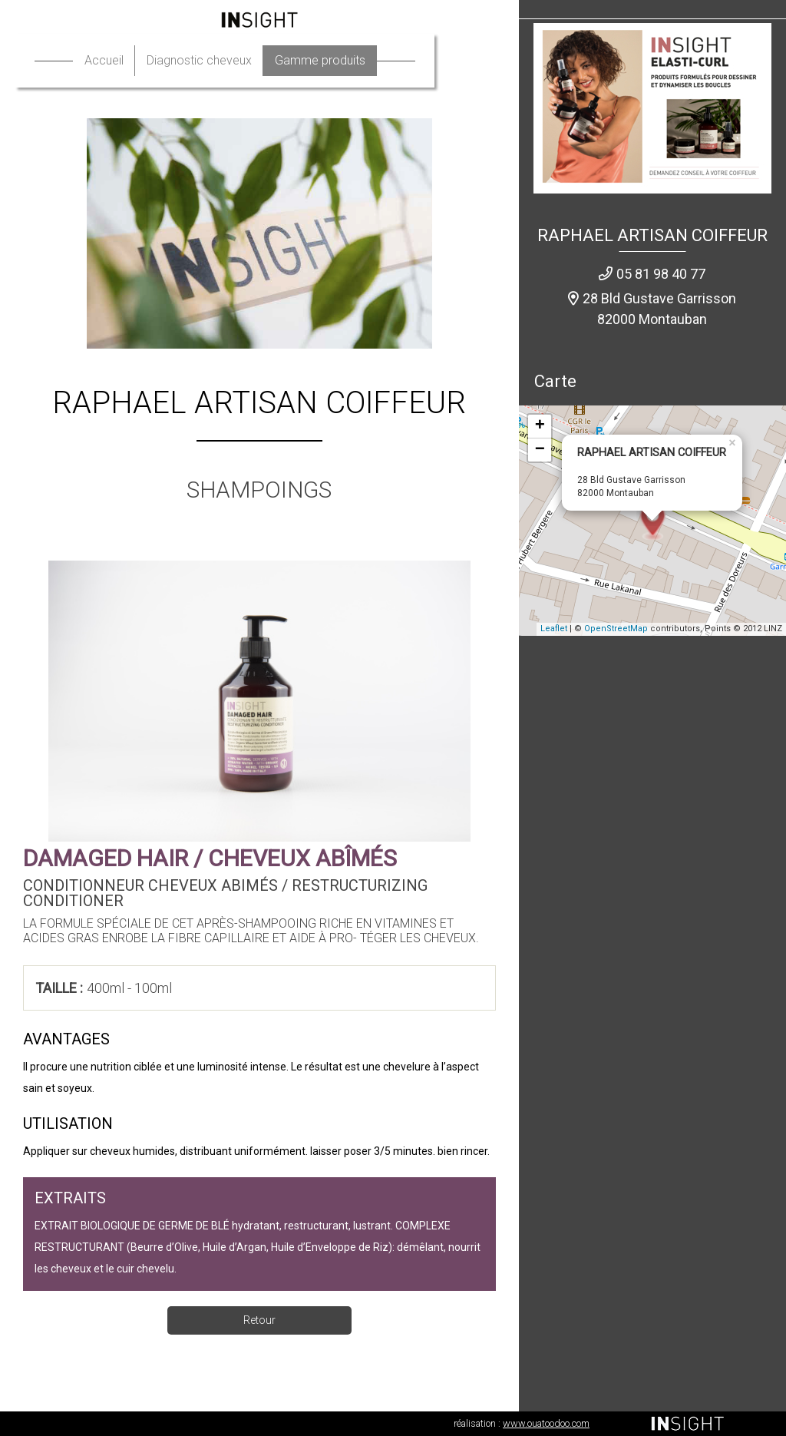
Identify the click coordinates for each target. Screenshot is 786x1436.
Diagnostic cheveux (233, 60)
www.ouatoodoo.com (546, 1423)
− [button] (540, 450)
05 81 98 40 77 (660, 274)
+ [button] (540, 426)
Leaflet (553, 629)
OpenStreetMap (616, 629)
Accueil (138, 60)
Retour (259, 1320)
